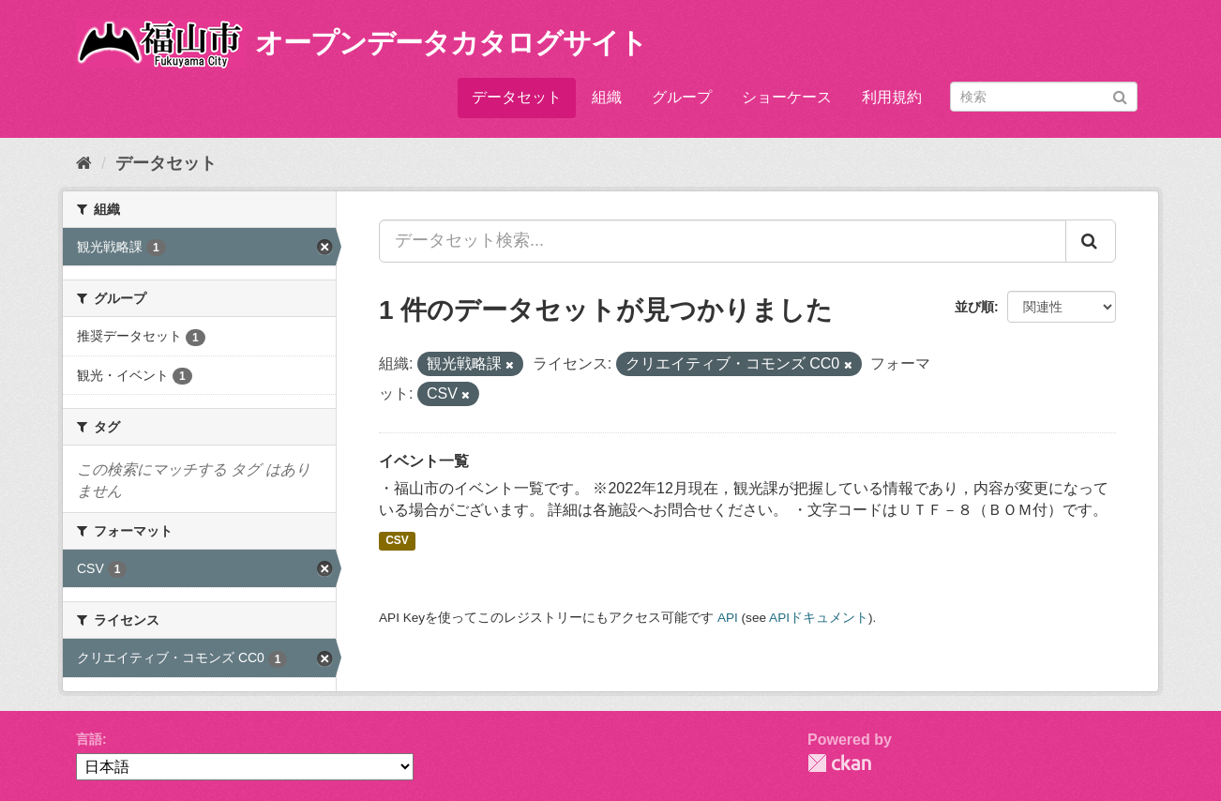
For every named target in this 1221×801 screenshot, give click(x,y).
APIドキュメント (818, 618)
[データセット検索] (1044, 97)
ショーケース (787, 97)
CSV (397, 540)
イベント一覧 (424, 461)
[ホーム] (84, 163)
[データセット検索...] (722, 241)
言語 (89, 739)
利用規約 (892, 97)
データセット (517, 97)
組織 (607, 97)
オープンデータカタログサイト (451, 42)
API (727, 618)
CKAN (839, 763)
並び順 (974, 306)
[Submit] (1120, 95)
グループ (682, 97)
